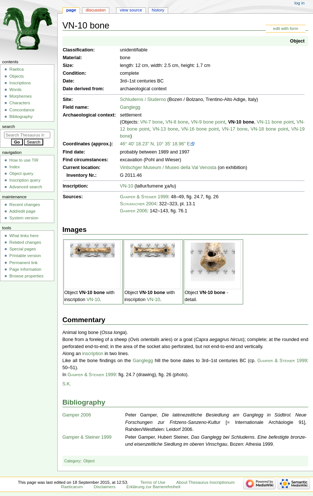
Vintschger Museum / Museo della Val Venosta (168, 167)
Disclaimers (104, 487)
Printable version (25, 255)
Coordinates (76, 143)
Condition (74, 73)
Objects (16, 76)
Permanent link (23, 262)
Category (72, 461)
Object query (21, 173)
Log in (300, 3)
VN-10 (126, 186)
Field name (75, 107)
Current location (81, 167)
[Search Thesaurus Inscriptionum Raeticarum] (27, 135)
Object (297, 41)
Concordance (21, 110)
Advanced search (25, 187)
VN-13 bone (165, 129)
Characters (19, 103)
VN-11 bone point (275, 122)
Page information (25, 269)
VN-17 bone (235, 129)
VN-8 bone (177, 122)
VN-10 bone (241, 122)
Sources (72, 196)
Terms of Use (152, 482)
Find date (73, 152)
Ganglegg (130, 107)
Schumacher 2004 (138, 203)
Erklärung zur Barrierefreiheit (153, 487)
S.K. (66, 384)
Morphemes (20, 96)
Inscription (75, 186)
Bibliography (83, 402)
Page (71, 10)
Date (68, 81)
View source (131, 10)
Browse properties (26, 276)
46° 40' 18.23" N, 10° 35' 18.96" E (155, 143)
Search (8, 126)
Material (72, 57)
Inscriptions (20, 83)
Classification (78, 50)
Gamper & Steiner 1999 (144, 196)
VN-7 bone (151, 122)
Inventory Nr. (81, 175)
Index (14, 167)
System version (23, 218)
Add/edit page (22, 211)
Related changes (25, 242)
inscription (92, 353)
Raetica (16, 69)
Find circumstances (85, 159)
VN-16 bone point (200, 129)
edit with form (285, 28)
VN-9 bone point (208, 122)
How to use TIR (23, 160)
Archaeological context (89, 115)
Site (67, 99)
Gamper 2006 (133, 210)
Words (15, 89)
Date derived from (83, 88)
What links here (23, 235)
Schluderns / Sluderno (143, 99)
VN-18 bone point (269, 129)
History (158, 10)
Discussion (95, 10)
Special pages (22, 249)
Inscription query (24, 180)
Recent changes (24, 204)
